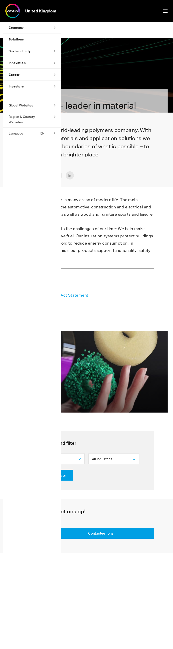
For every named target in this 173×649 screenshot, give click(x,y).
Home (7, 29)
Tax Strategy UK (38, 302)
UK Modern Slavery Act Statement (55, 295)
